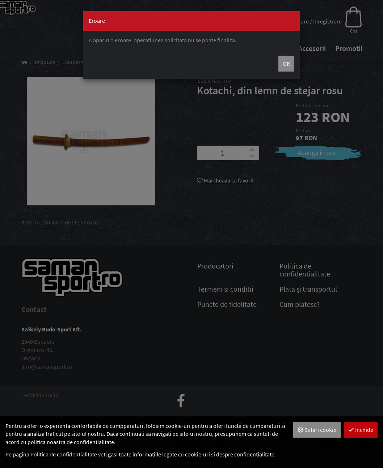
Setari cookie (317, 429)
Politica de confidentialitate (63, 454)
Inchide (360, 429)
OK (286, 63)
